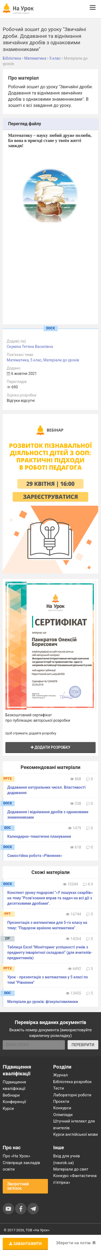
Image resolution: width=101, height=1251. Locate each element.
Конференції (14, 1101)
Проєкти (61, 1101)
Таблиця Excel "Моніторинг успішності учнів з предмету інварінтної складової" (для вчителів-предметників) (49, 952)
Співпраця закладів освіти (21, 1166)
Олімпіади (63, 1114)
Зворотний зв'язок (18, 1186)
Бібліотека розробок (72, 1081)
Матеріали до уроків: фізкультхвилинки (42, 1001)
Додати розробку (51, 747)
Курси (8, 1108)
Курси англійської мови (75, 1134)
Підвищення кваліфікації (14, 1085)
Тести (58, 1088)
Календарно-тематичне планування (39, 836)
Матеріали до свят (70, 1169)
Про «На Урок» (16, 1156)
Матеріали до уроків (61, 360)
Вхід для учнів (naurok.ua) (66, 1159)
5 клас (35, 360)
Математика (18, 360)
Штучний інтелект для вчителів (74, 1124)
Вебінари (11, 1095)
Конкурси (62, 1108)
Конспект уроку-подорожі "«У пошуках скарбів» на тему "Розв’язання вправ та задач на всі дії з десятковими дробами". (50, 898)
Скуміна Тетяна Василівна (30, 346)
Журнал (60, 1075)
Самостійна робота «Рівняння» (34, 855)
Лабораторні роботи (72, 1095)
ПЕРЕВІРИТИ (83, 1045)
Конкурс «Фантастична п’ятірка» (75, 1179)
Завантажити (25, 1244)
